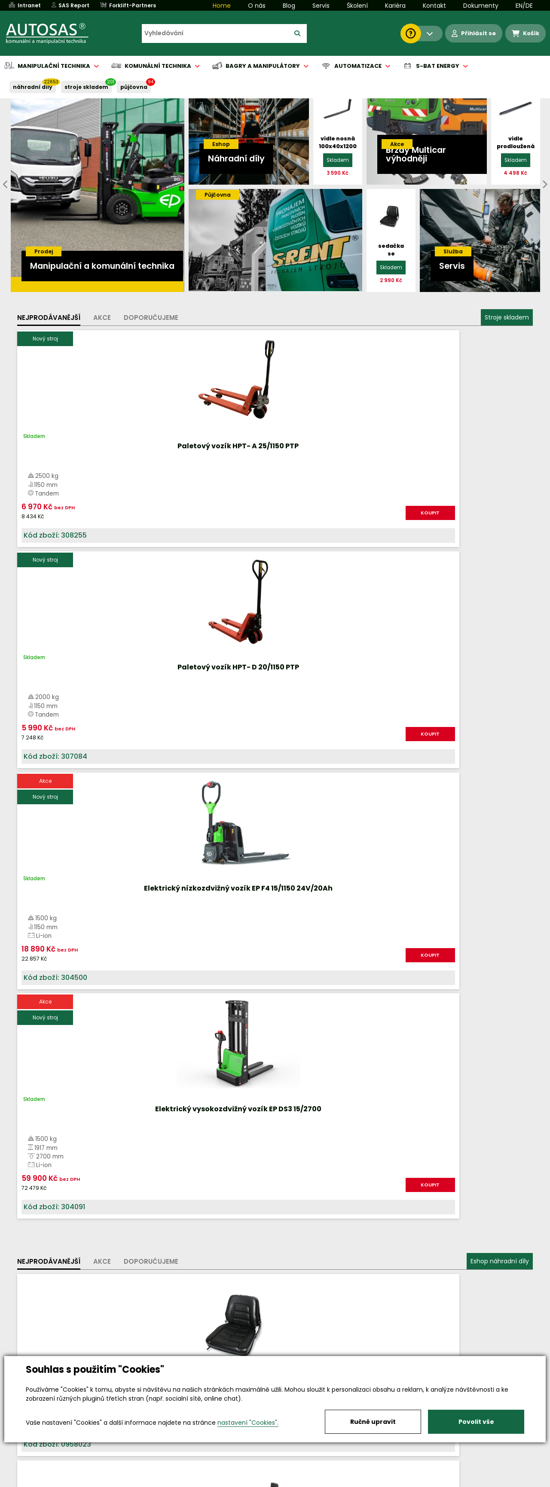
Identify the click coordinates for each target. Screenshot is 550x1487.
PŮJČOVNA (133, 87)
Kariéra (395, 5)
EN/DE (524, 5)
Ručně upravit (373, 1421)
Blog (289, 5)
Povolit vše (476, 1421)
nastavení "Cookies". (247, 1422)
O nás (257, 5)
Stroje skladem (507, 317)
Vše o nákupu (47, 1481)
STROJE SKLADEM (86, 87)
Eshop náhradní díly (500, 598)
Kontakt (434, 5)
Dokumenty (480, 5)
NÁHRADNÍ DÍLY (32, 87)
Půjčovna (290, 1481)
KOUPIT (113, 521)
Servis (321, 5)
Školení (357, 5)
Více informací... (404, 968)
